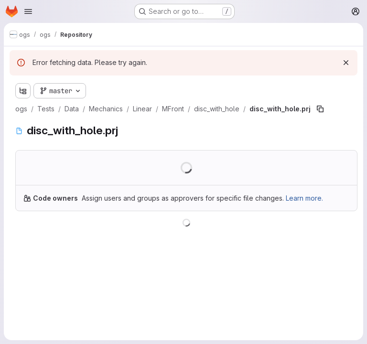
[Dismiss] (346, 62)
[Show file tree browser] (23, 90)
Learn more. (304, 198)
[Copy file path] (320, 109)
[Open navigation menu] (28, 11)
